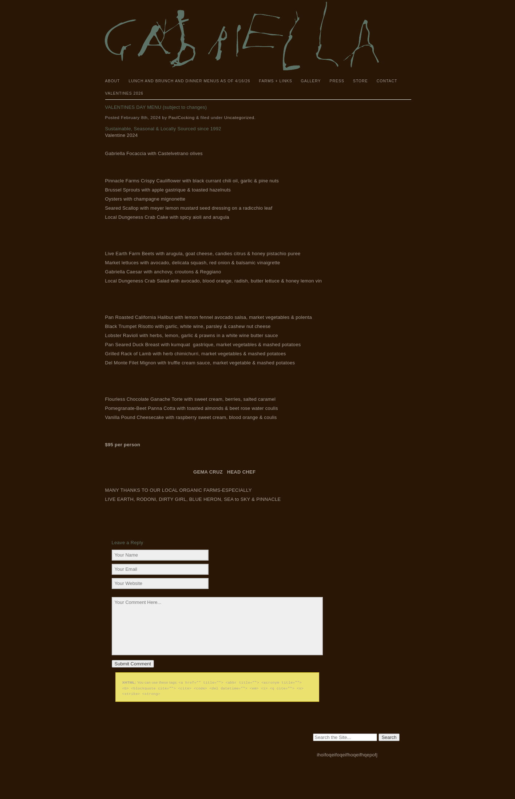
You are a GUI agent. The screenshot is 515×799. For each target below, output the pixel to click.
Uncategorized (239, 117)
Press (337, 81)
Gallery (311, 81)
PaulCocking (182, 117)
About (112, 81)
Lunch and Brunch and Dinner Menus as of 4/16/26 (189, 81)
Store (360, 81)
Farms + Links (275, 81)
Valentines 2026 (124, 93)
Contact (387, 81)
